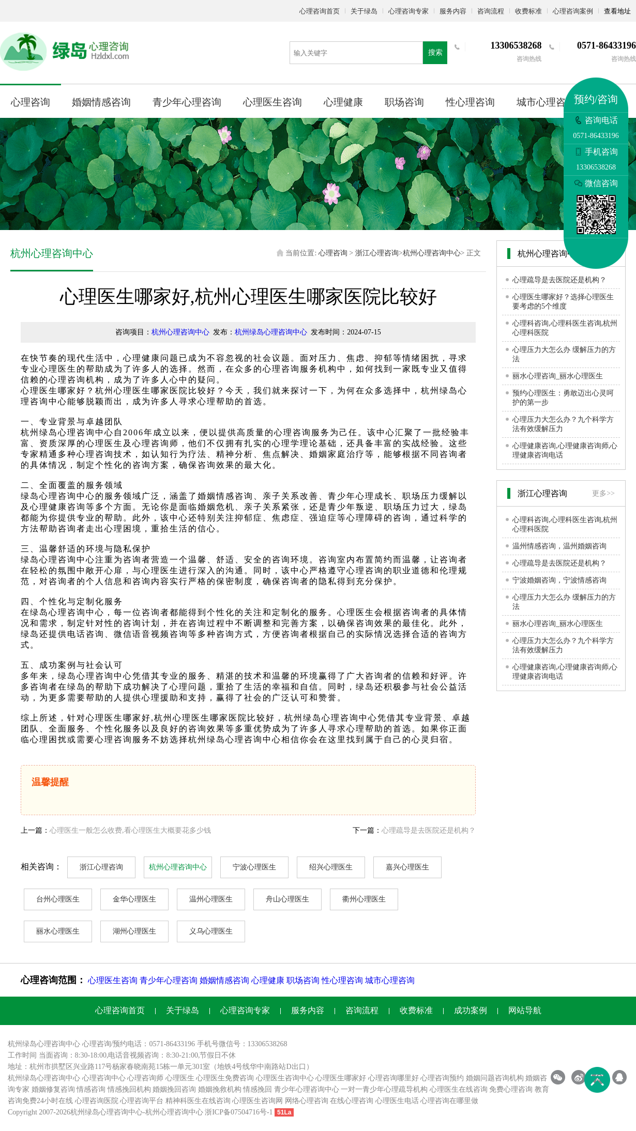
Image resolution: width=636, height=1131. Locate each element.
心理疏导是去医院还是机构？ (429, 830)
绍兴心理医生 (331, 867)
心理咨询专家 (408, 11)
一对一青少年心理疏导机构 (384, 1089)
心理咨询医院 (96, 1101)
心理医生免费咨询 (225, 1078)
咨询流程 (490, 11)
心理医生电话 (397, 1101)
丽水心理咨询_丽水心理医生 (557, 376)
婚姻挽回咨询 (174, 1089)
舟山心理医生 (287, 899)
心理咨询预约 (442, 1078)
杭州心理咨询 (167, 1112)
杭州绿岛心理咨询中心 (271, 332)
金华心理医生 (134, 899)
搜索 (435, 52)
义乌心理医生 (211, 931)
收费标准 (528, 11)
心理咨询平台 (141, 1101)
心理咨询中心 (104, 1078)
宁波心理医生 (254, 867)
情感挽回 (257, 1089)
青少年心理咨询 (187, 102)
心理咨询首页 (319, 11)
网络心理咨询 (306, 1101)
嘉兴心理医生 (407, 867)
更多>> (603, 493)
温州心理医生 (211, 899)
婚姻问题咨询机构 (495, 1078)
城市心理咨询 (546, 102)
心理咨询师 (145, 1078)
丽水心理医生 (58, 931)
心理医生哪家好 (340, 1078)
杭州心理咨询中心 (432, 253)
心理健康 (343, 102)
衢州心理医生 (364, 899)
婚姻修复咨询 (53, 1089)
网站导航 (524, 1010)
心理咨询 (30, 102)
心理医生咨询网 (257, 1101)
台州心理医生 (58, 899)
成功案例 (470, 1010)
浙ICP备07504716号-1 (238, 1112)
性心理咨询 (470, 102)
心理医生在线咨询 (459, 1089)
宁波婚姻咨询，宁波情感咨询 (559, 580)
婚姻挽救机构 (219, 1089)
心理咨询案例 (573, 11)
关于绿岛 (364, 11)
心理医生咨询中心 (285, 1078)
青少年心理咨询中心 (306, 1089)
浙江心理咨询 (377, 253)
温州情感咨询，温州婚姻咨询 (559, 546)
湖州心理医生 (134, 931)
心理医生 (179, 1078)
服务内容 (453, 11)
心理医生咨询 (272, 102)
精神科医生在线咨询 (198, 1101)
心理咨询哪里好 (393, 1078)
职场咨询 (404, 102)
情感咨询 (91, 1089)
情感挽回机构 (129, 1089)
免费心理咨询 (511, 1089)
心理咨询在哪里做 (449, 1101)
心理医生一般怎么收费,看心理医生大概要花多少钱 (130, 830)
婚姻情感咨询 (101, 102)
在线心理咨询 (351, 1101)
